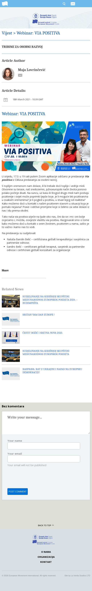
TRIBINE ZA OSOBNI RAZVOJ (22, 47)
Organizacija (46, 556)
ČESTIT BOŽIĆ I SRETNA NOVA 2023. (43, 332)
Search (63, 3)
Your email (14, 453)
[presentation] (34, 480)
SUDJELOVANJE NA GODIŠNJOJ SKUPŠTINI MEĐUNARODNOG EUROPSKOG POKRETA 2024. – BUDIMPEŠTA (50, 300)
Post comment (18, 491)
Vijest (7, 33)
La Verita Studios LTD (80, 575)
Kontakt (46, 562)
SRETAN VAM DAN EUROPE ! (39, 314)
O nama (46, 551)
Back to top (46, 525)
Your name (14, 440)
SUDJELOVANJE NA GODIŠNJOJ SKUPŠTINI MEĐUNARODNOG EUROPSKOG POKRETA (46, 352)
